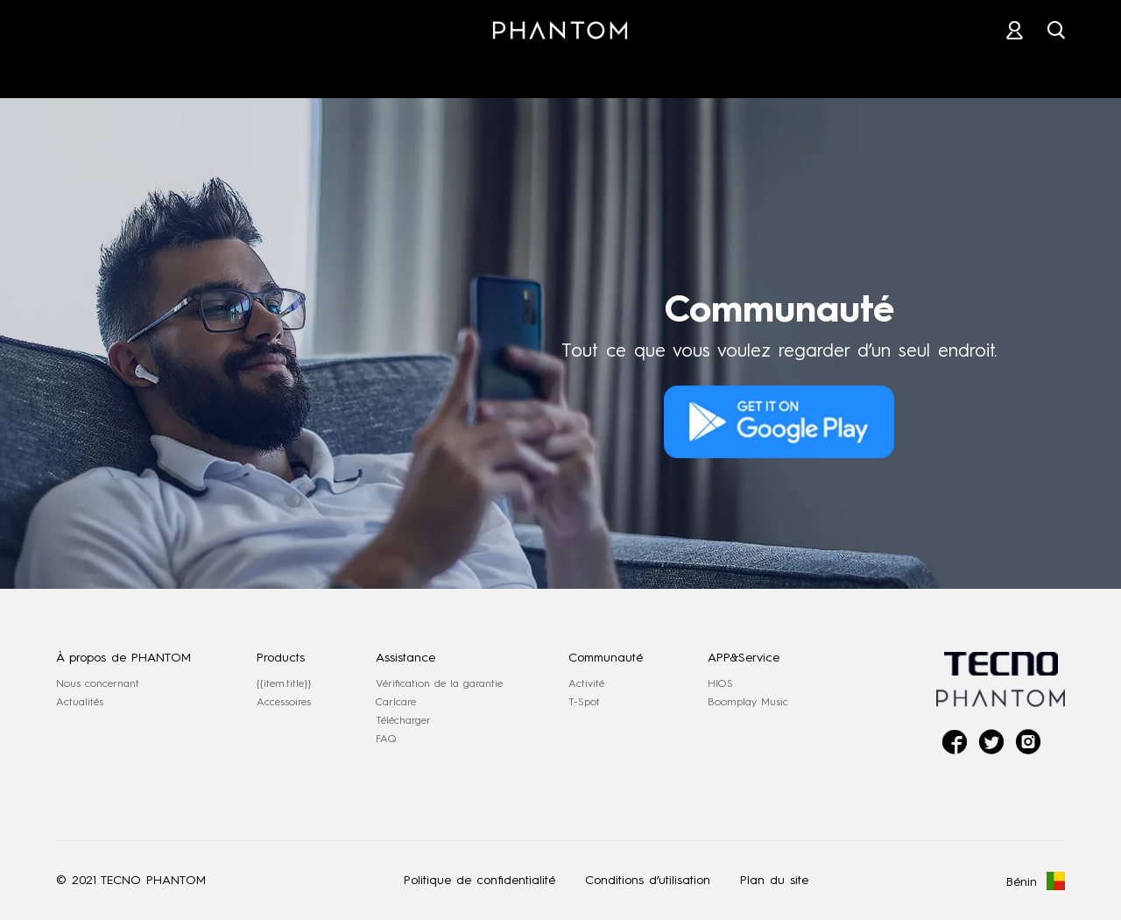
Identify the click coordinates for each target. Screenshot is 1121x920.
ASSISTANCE (689, 68)
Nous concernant (97, 683)
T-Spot (584, 702)
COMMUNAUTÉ (839, 68)
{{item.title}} (284, 683)
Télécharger (403, 720)
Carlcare (396, 702)
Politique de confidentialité (479, 880)
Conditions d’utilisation (647, 880)
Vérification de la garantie (439, 683)
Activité (586, 683)
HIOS (720, 683)
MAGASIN (553, 68)
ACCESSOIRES (413, 68)
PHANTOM (270, 68)
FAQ (386, 738)
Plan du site (774, 880)
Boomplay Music (748, 702)
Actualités (79, 702)
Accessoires (284, 702)
